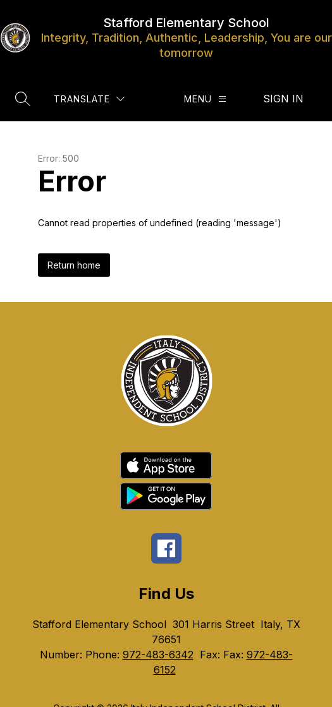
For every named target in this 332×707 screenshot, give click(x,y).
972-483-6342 (158, 654)
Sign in (283, 98)
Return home (74, 265)
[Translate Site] (89, 99)
